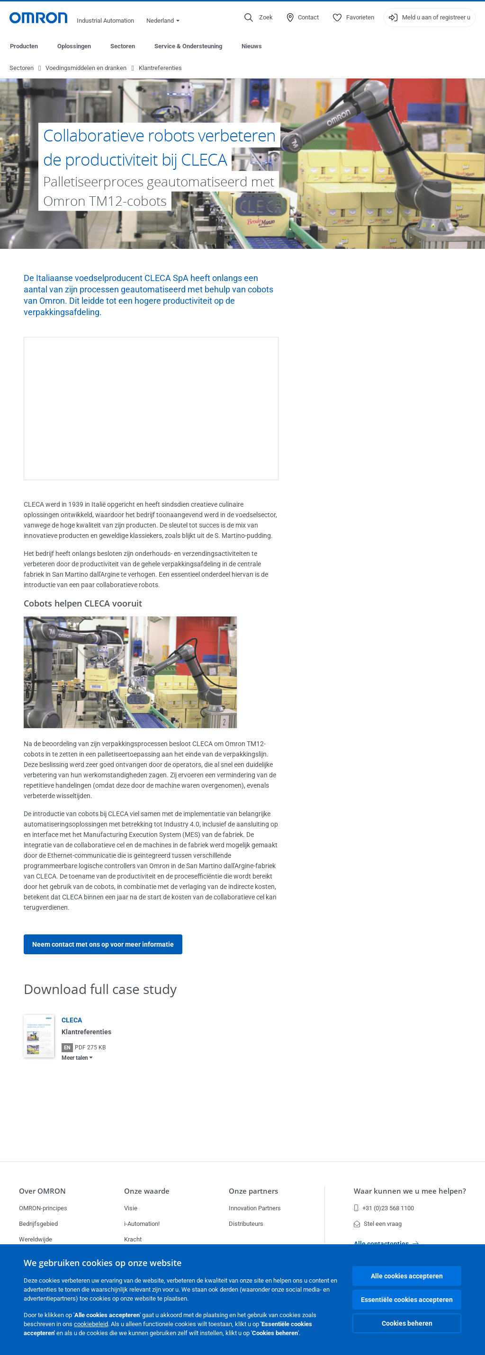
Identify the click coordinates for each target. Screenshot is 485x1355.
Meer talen (75, 1058)
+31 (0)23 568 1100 (384, 1208)
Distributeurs (246, 1223)
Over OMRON (42, 1191)
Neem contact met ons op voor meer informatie (103, 945)
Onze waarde (147, 1191)
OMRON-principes (43, 1208)
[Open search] (259, 17)
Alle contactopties (386, 1244)
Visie (130, 1208)
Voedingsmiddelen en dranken (85, 68)
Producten (24, 46)
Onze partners (253, 1191)
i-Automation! (142, 1223)
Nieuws (252, 46)
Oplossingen (74, 46)
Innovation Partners (255, 1208)
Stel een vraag (378, 1223)
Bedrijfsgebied (38, 1223)
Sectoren (122, 46)
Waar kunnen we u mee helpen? (410, 1191)
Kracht (133, 1239)
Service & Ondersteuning (188, 46)
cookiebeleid (91, 1324)
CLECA (72, 1020)
